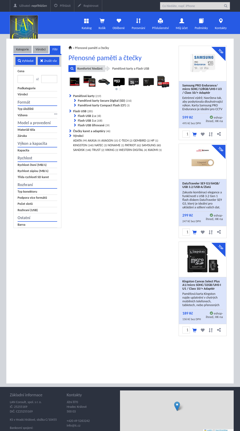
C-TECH (126, 140)
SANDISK (82, 150)
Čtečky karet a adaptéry (91, 131)
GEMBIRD (141, 140)
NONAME (116, 145)
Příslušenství (160, 22)
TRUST (98, 150)
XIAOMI (155, 150)
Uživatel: (30, 6)
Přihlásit (62, 6)
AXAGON (109, 140)
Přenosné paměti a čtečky (92, 48)
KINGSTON (83, 145)
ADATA (80, 140)
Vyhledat (26, 61)
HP (154, 140)
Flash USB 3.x (90, 121)
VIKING (111, 150)
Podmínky (201, 22)
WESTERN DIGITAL (133, 150)
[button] (177, 406)
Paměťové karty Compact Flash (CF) (104, 105)
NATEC (100, 145)
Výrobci (41, 49)
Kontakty (221, 22)
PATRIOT (133, 145)
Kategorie (22, 49)
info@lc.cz (73, 425)
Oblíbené (118, 22)
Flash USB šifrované (94, 125)
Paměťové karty (87, 96)
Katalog (87, 22)
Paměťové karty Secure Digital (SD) (105, 101)
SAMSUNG (151, 145)
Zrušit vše (48, 61)
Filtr (55, 49)
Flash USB (83, 111)
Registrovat (88, 6)
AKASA (94, 140)
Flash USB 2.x (89, 116)
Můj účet (182, 22)
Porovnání (138, 22)
